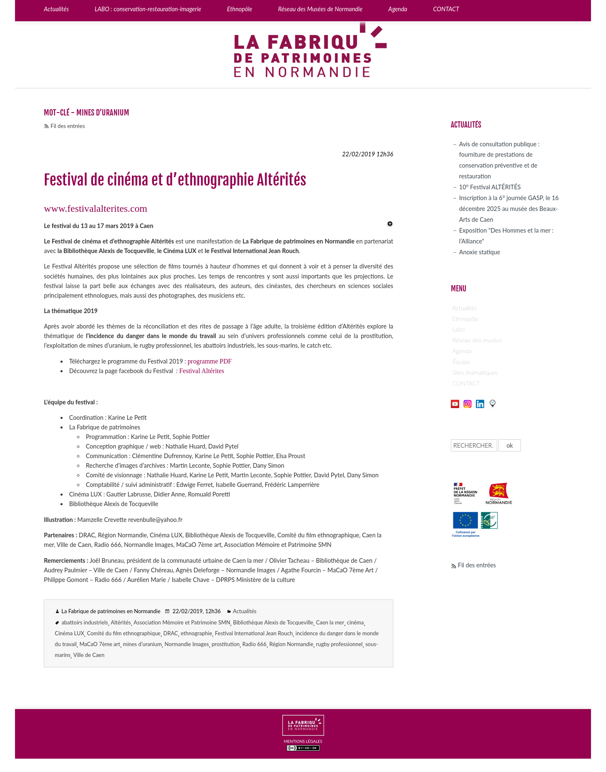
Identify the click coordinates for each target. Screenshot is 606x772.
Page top (574, 726)
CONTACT (466, 383)
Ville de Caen (89, 655)
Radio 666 (254, 644)
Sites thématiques (475, 372)
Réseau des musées (477, 339)
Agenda (462, 350)
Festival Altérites (201, 370)
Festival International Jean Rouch (254, 633)
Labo (459, 329)
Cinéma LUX (69, 633)
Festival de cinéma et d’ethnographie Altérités (175, 180)
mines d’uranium (142, 644)
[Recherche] (474, 445)
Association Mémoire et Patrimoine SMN (181, 622)
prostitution (225, 644)
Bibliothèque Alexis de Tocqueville (273, 622)
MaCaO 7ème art (99, 644)
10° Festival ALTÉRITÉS (490, 186)
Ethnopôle (465, 318)
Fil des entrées (67, 126)
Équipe (461, 361)
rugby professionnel (339, 644)
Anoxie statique (479, 252)
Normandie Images (187, 644)
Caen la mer (330, 622)
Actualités (244, 611)
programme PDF (210, 361)
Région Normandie (291, 644)
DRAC (170, 633)
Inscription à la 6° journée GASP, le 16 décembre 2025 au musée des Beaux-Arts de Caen (509, 208)
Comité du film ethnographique (124, 633)
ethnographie (196, 633)
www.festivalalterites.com (95, 208)
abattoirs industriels (85, 622)
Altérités (121, 622)
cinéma (355, 622)
